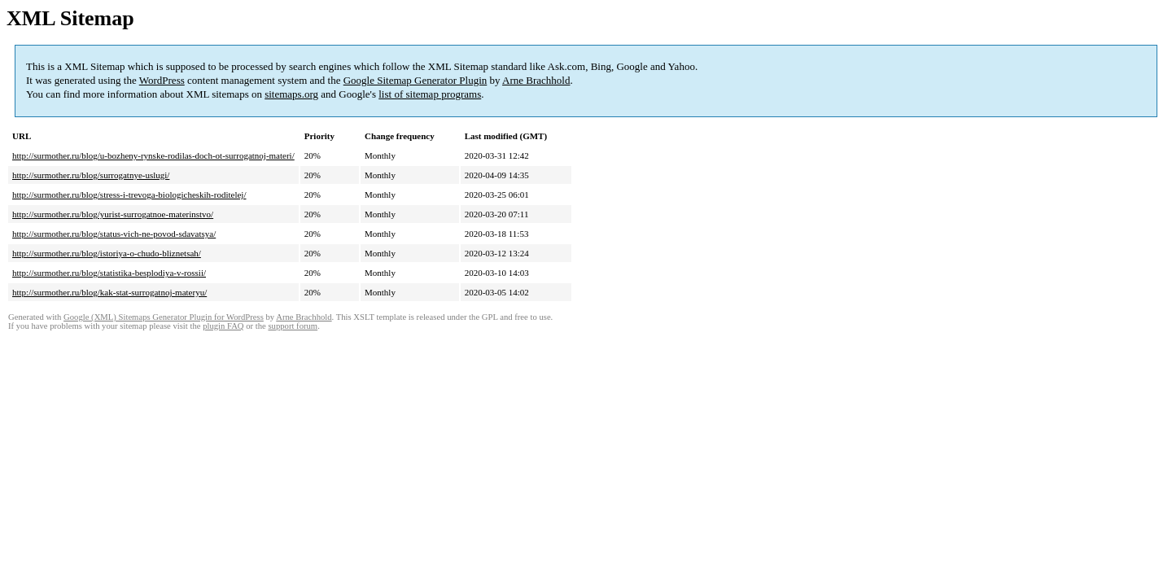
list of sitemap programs (429, 94)
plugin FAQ (223, 325)
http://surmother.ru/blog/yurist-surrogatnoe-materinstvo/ (112, 214)
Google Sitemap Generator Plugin (415, 80)
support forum (292, 325)
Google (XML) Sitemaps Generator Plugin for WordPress (163, 317)
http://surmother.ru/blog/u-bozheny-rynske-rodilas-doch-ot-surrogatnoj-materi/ (153, 155)
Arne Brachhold (536, 80)
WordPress (162, 80)
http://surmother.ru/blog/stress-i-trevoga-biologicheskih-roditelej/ (129, 194)
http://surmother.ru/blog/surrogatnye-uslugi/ (90, 175)
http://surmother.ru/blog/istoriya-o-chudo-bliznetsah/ (106, 253)
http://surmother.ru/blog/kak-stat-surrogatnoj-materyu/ (109, 292)
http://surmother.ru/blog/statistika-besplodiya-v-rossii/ (109, 273)
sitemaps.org (291, 94)
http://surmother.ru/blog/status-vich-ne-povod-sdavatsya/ (114, 233)
